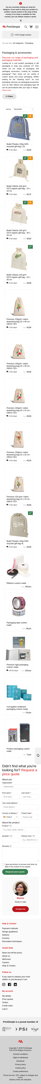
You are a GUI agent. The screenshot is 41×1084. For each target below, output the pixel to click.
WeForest (6, 959)
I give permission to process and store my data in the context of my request (21, 865)
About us (6, 956)
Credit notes (7, 1006)
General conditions (20, 1054)
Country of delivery (10, 813)
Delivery (5, 935)
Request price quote (15, 872)
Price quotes (7, 999)
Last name (26, 793)
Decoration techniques (12, 941)
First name (7, 793)
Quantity (7, 836)
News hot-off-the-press (12, 953)
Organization (7, 783)
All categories (18, 43)
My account (7, 991)
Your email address (10, 803)
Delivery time (28, 836)
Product (6, 826)
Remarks (6, 846)
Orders (5, 1002)
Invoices (5, 938)
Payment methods (10, 928)
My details (6, 996)
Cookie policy (20, 1068)
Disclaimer (20, 1061)
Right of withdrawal (20, 1058)
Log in (5, 1009)
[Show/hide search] (25, 26)
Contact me (20, 909)
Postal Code (26, 813)
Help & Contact (9, 923)
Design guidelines (10, 932)
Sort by (8, 109)
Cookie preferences (20, 1071)
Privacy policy (20, 1064)
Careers (5, 962)
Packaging (29, 43)
